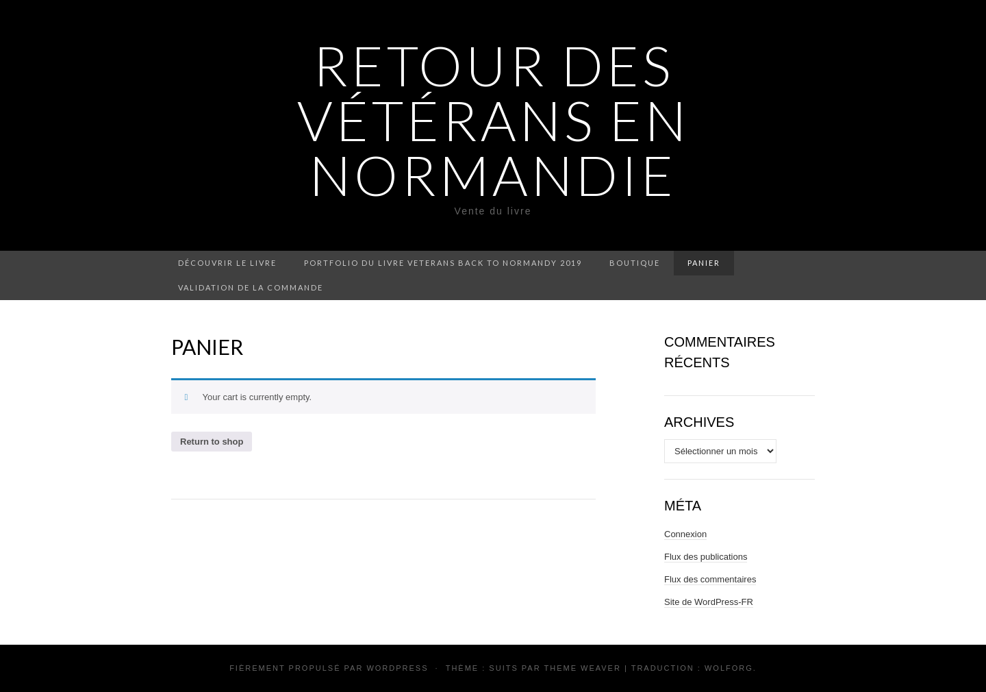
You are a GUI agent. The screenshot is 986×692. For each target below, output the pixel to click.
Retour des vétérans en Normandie (493, 120)
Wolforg (729, 668)
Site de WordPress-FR (708, 602)
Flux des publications (705, 557)
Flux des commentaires (710, 579)
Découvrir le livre (227, 262)
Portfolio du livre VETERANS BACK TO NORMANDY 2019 (443, 262)
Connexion (685, 534)
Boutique (634, 262)
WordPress (397, 668)
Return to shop (211, 441)
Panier (703, 262)
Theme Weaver (582, 668)
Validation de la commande (250, 287)
